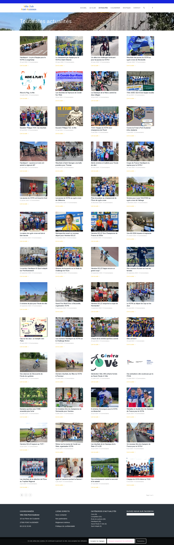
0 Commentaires (33, 62)
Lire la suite (25, 65)
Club (92, 514)
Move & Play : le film (27, 93)
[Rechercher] (144, 7)
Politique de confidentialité (65, 526)
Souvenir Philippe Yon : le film (65, 128)
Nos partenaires (61, 519)
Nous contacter (61, 515)
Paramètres (141, 541)
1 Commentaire (139, 341)
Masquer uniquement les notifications (121, 541)
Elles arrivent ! (132, 339)
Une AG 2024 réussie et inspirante (139, 233)
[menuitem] (83, 7)
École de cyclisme (97, 519)
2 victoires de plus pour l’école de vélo (33, 303)
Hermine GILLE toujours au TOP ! (32, 444)
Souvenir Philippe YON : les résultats (33, 128)
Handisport (94, 521)
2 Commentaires (71, 237)
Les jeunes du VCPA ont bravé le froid (33, 198)
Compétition (95, 516)
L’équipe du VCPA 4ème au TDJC (139, 479)
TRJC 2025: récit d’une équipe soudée (140, 93)
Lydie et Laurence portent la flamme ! (68, 479)
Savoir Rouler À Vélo (97, 524)
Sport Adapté (95, 526)
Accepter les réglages (97, 541)
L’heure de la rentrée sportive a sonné (104, 339)
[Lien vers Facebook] (152, 7)
